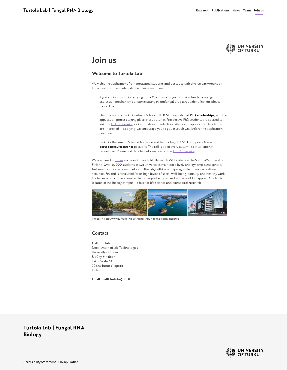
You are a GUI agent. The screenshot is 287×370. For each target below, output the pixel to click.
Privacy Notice (68, 361)
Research (202, 10)
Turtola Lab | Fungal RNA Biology (58, 10)
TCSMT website (184, 151)
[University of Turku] (245, 357)
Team (247, 10)
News (236, 10)
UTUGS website (122, 124)
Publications (220, 10)
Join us (259, 10)
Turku (119, 160)
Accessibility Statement (39, 361)
